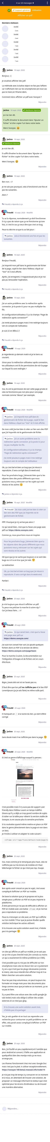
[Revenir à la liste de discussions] (2, 3)
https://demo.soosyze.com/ (21, 530)
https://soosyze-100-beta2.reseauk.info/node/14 (23, 1069)
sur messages (25, 3)
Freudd (10, 509)
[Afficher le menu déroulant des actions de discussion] (47, 3)
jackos (10, 236)
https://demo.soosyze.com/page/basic (19, 651)
